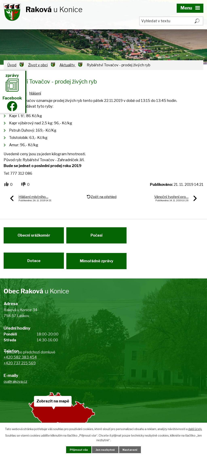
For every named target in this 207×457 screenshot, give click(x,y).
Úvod (11, 65)
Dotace (33, 263)
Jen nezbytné (105, 449)
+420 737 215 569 (20, 367)
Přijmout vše (77, 449)
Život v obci (38, 65)
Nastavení (131, 449)
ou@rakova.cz (15, 385)
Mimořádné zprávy (97, 263)
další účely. (195, 429)
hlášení (35, 93)
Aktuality (67, 65)
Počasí (98, 237)
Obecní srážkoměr (34, 237)
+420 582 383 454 (20, 361)
